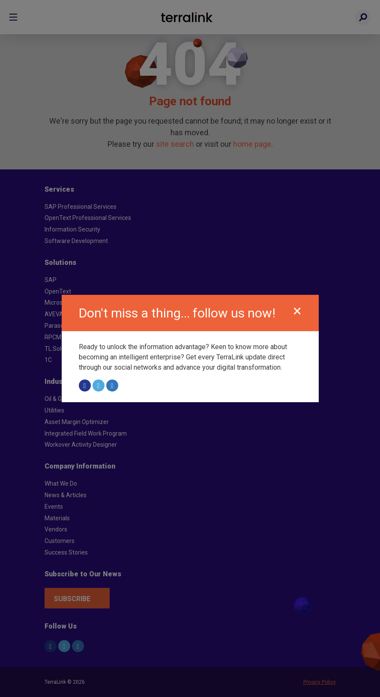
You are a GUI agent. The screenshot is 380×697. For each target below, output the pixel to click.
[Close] (297, 311)
